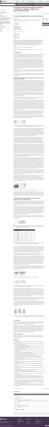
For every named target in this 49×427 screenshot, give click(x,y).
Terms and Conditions (38, 420)
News (23, 1)
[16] (14, 371)
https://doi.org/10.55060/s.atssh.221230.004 (19, 31)
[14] (14, 367)
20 (35, 299)
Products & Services (31, 1)
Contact (47, 1)
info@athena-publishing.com (4, 422)
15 (21, 177)
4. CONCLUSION (2, 25)
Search (19, 422)
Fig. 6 (18, 304)
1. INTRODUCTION (3, 16)
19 (28, 294)
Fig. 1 (21, 95)
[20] (14, 379)
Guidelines (40, 1)
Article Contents (3, 12)
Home (18, 423)
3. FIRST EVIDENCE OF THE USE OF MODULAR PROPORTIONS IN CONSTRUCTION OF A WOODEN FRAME (5, 23)
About (17, 1)
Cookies (37, 423)
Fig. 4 (38, 251)
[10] (14, 359)
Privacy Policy (37, 421)
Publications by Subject (21, 421)
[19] (14, 376)
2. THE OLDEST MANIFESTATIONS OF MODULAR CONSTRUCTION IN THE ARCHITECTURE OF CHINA (5, 19)
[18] (14, 375)
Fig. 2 (32, 176)
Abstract (1, 14)
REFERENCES (2, 27)
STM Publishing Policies (39, 422)
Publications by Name (21, 420)
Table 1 (14, 246)
